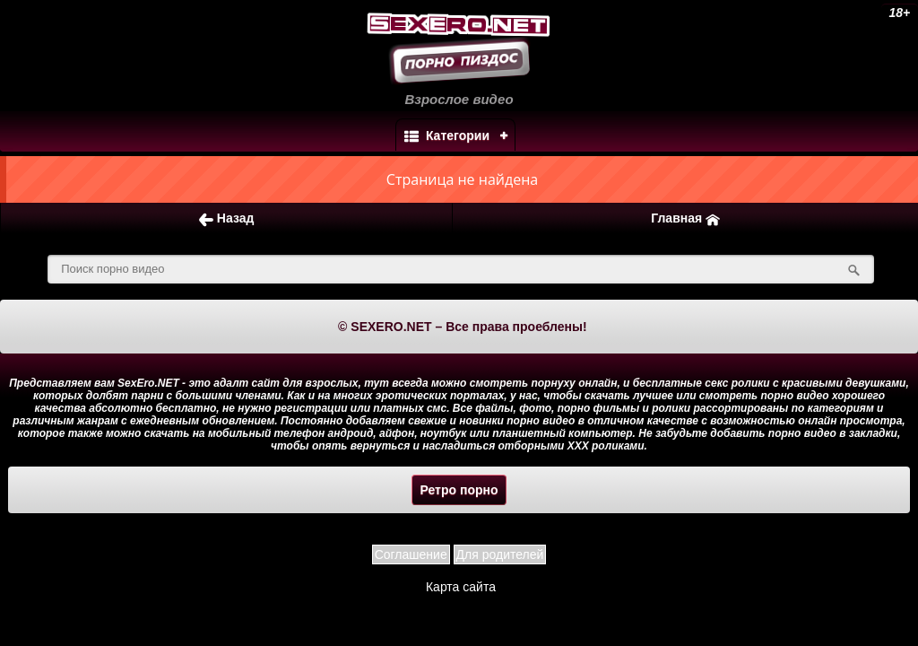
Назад (226, 218)
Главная (685, 218)
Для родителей (500, 554)
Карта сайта (461, 587)
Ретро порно (459, 490)
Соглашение (411, 554)
